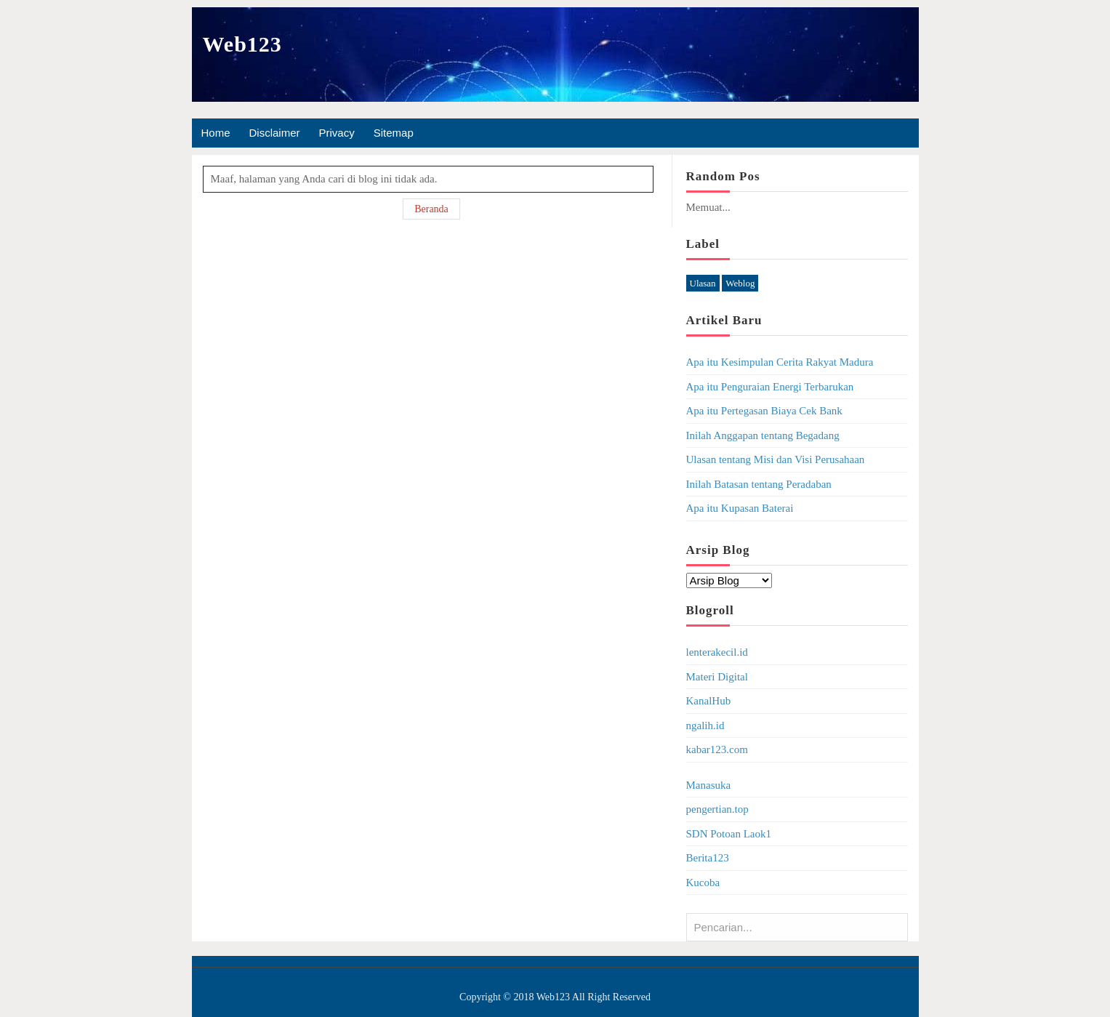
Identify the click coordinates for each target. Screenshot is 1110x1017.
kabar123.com (717, 749)
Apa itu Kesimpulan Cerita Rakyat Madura (780, 362)
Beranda (431, 209)
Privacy (337, 132)
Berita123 (707, 858)
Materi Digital (717, 677)
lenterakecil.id (717, 652)
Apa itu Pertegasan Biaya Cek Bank (764, 411)
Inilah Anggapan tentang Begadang (763, 435)
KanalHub (708, 701)
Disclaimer (274, 132)
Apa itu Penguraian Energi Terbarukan (770, 387)
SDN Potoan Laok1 (729, 834)
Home (215, 132)
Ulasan (703, 283)
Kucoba (703, 882)
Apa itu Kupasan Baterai (740, 508)
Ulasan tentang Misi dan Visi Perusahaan (775, 459)
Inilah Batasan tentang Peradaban (759, 484)
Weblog (740, 283)
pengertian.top (717, 809)
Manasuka (708, 785)
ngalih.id (705, 725)
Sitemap (394, 132)
